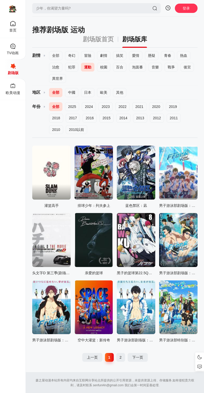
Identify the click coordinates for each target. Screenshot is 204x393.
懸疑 (151, 55)
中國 (71, 92)
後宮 (187, 67)
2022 (122, 107)
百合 (119, 67)
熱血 (183, 55)
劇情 (103, 55)
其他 (119, 92)
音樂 (155, 67)
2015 (106, 118)
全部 (55, 55)
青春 (167, 55)
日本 (87, 92)
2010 (56, 130)
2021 (139, 107)
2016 (90, 118)
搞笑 (119, 55)
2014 (123, 118)
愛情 (135, 55)
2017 (73, 118)
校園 (103, 67)
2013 (140, 118)
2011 (174, 118)
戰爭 (171, 67)
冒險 (87, 55)
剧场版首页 (98, 39)
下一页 (137, 357)
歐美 (103, 92)
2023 (106, 107)
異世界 (57, 78)
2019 (173, 107)
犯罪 (71, 67)
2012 (157, 118)
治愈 (55, 67)
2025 (72, 107)
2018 (56, 118)
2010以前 (76, 130)
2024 (89, 107)
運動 (87, 67)
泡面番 (137, 67)
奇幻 (71, 55)
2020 (156, 107)
